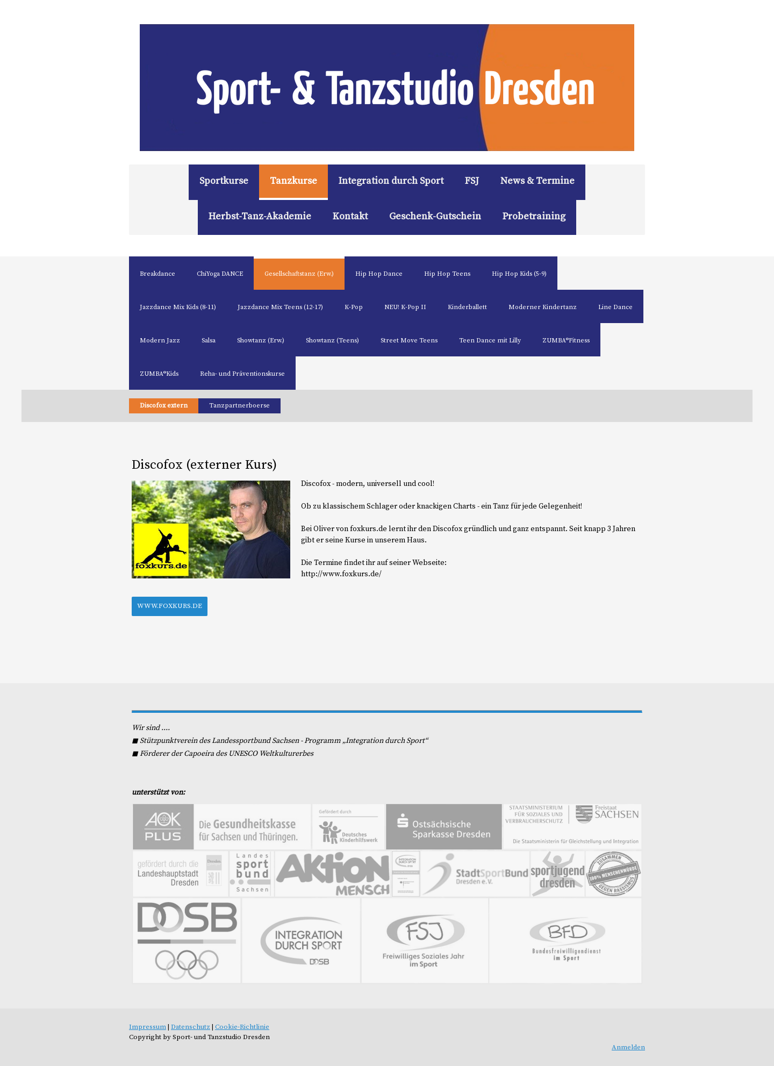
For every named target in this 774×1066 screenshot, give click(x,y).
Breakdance (157, 274)
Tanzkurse (293, 181)
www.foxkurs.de (169, 606)
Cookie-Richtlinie (242, 1026)
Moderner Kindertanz (542, 307)
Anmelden (628, 1047)
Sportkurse (223, 181)
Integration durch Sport (391, 181)
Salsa (209, 341)
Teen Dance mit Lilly (490, 341)
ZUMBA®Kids (159, 374)
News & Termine (537, 181)
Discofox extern (164, 406)
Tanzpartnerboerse (239, 406)
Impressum (147, 1026)
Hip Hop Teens (447, 274)
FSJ (472, 181)
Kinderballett (467, 307)
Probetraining (534, 216)
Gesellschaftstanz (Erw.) (299, 274)
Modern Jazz (160, 341)
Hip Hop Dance (379, 274)
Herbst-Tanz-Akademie (260, 216)
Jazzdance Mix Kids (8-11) (178, 307)
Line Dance (615, 307)
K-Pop (354, 307)
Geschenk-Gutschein (435, 216)
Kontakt (350, 216)
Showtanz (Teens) (332, 341)
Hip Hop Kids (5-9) (519, 274)
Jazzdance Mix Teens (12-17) (280, 307)
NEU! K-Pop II (405, 307)
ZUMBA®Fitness (566, 341)
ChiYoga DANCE (220, 274)
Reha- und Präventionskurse (242, 374)
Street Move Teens (409, 341)
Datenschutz (190, 1026)
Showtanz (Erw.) (260, 341)
